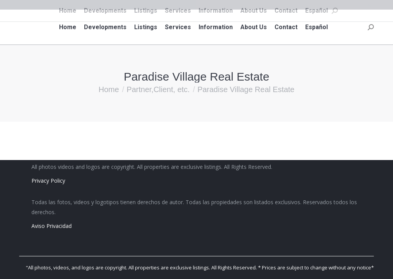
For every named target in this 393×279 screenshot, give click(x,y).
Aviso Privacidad (51, 225)
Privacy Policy (48, 180)
